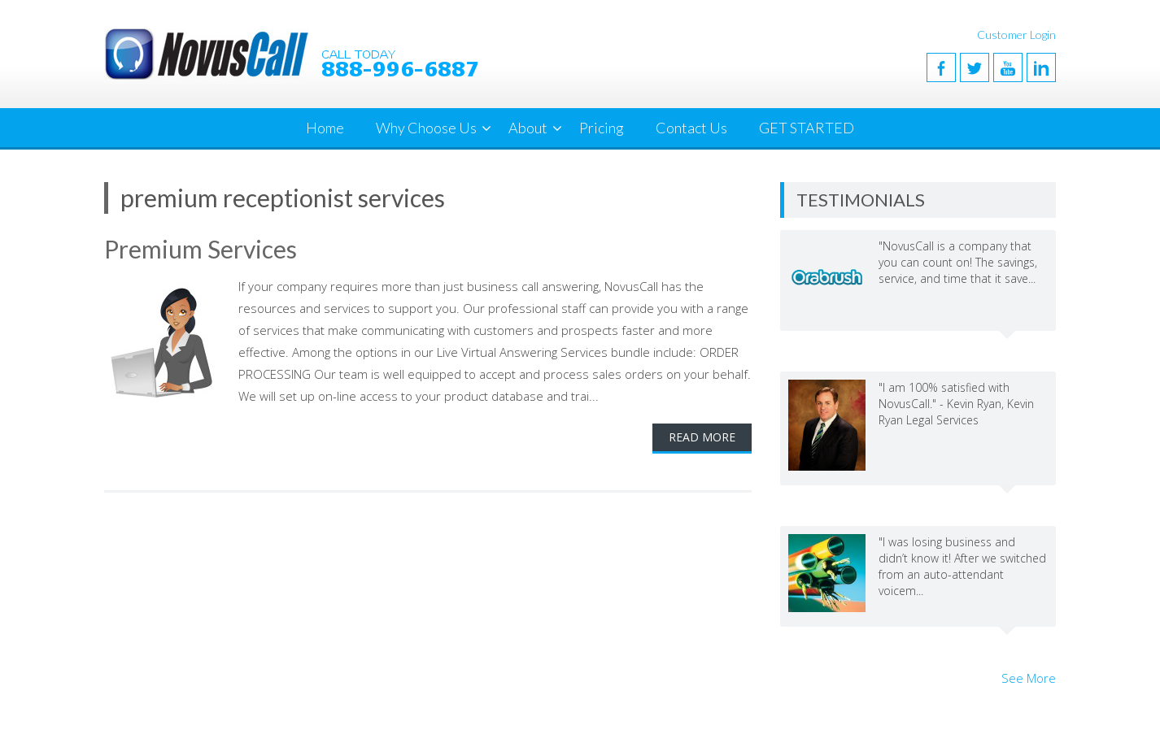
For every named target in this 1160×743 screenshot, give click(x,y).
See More (1028, 678)
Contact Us (691, 128)
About (527, 128)
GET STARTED (806, 128)
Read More (702, 437)
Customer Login (1016, 34)
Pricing (601, 128)
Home (325, 128)
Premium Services (200, 248)
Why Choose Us (426, 128)
